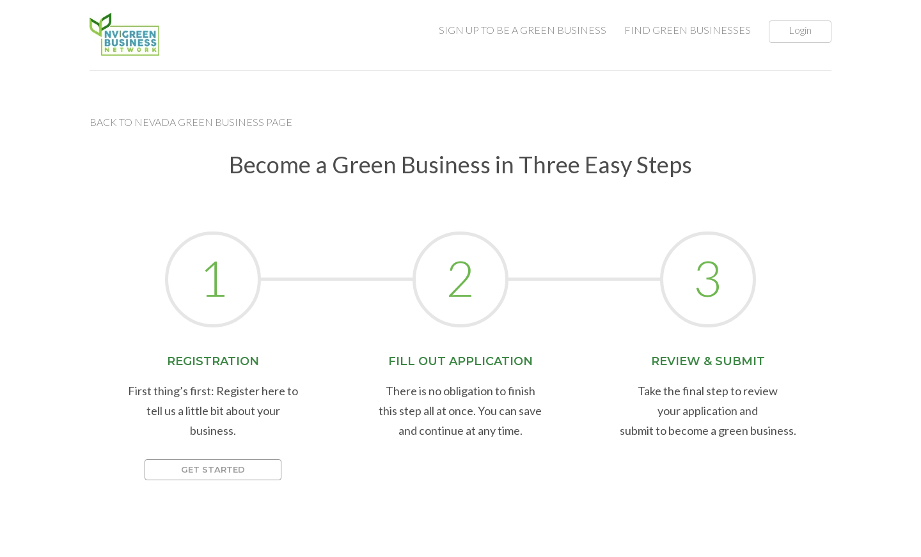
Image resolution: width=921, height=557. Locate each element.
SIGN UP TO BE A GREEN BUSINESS (522, 30)
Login (800, 30)
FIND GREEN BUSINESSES (687, 30)
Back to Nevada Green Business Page (191, 122)
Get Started (213, 469)
